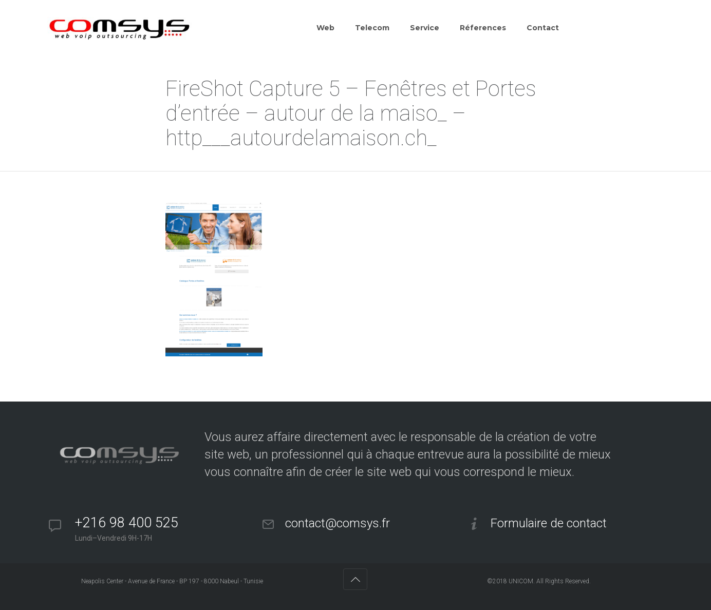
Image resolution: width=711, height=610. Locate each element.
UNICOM (521, 581)
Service (424, 27)
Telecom (372, 27)
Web (325, 27)
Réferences (483, 27)
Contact (543, 27)
